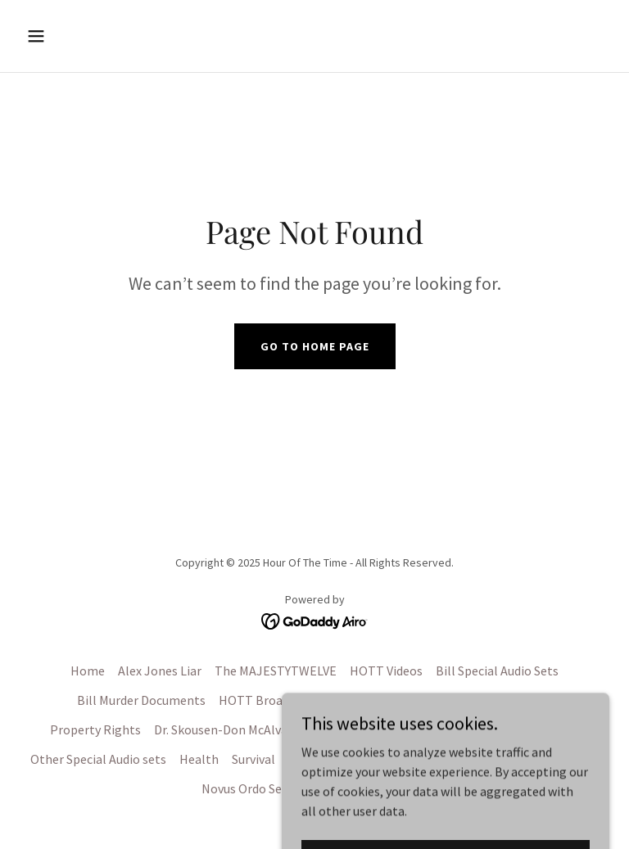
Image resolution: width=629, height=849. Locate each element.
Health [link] (199, 759)
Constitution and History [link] (384, 729)
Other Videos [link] (563, 759)
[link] (315, 620)
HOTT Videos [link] (386, 670)
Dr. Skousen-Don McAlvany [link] (227, 729)
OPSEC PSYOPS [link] (471, 759)
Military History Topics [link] (351, 759)
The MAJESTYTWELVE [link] (276, 670)
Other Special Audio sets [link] (98, 759)
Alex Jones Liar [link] (159, 670)
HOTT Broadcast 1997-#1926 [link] (471, 700)
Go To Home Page (314, 346)
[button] (87, 36)
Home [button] (87, 670)
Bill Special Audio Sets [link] (497, 670)
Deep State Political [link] (523, 729)
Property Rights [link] (95, 729)
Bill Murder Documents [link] (141, 700)
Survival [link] (253, 759)
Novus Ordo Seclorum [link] (261, 788)
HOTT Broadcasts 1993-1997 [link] (298, 700)
